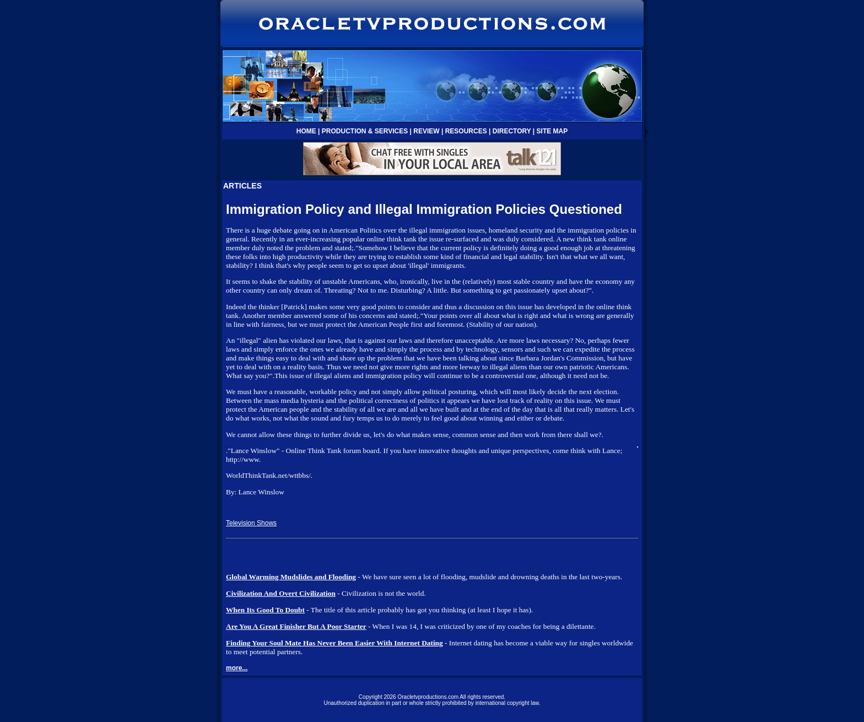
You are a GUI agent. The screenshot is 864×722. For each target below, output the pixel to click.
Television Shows (251, 523)
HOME (306, 131)
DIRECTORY (512, 131)
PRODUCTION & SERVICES (365, 131)
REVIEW (426, 131)
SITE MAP (552, 131)
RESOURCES (466, 131)
